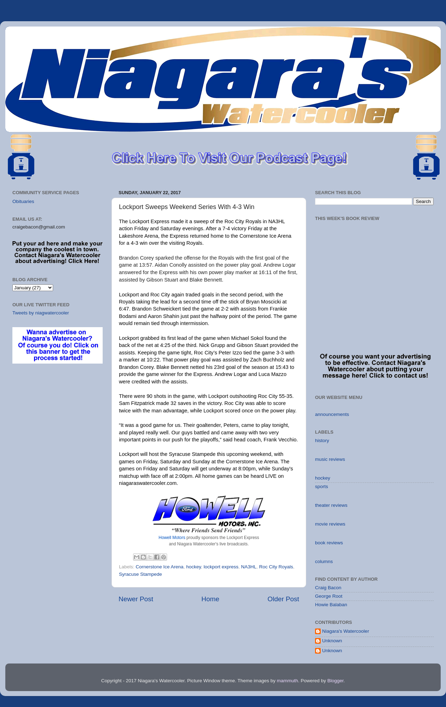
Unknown (332, 640)
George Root (328, 596)
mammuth (287, 680)
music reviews (330, 459)
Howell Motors (172, 537)
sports (321, 486)
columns (324, 561)
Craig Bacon (328, 587)
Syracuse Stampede (140, 574)
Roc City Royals (276, 566)
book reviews (329, 542)
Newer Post (136, 599)
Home (210, 599)
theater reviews (331, 505)
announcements (332, 414)
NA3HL (249, 566)
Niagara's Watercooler (345, 631)
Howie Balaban (331, 604)
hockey (193, 566)
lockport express (221, 566)
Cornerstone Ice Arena (159, 566)
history (322, 440)
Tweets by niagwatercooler (40, 312)
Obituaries (23, 201)
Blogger (335, 680)
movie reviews (330, 524)
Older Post (283, 599)
